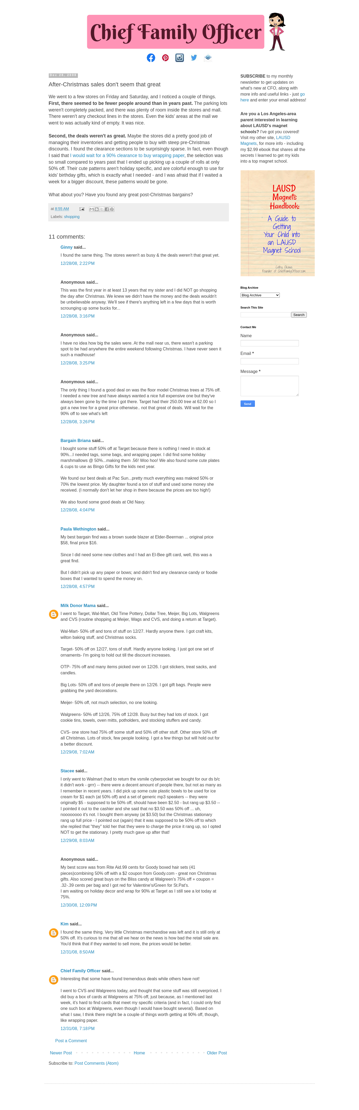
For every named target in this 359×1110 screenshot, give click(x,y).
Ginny (67, 247)
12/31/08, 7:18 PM (78, 1028)
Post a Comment (71, 1040)
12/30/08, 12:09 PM (79, 905)
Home (139, 1053)
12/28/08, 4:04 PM (78, 510)
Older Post (217, 1053)
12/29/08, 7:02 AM (78, 752)
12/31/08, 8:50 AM (78, 952)
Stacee (67, 771)
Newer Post (61, 1053)
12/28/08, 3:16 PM (78, 316)
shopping (71, 217)
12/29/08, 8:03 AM (78, 840)
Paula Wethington (78, 529)
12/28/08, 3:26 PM (78, 422)
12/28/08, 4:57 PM (78, 586)
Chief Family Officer (81, 971)
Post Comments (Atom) (96, 1063)
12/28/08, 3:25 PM (78, 363)
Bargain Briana (76, 440)
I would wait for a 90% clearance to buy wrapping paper (127, 155)
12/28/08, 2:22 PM (78, 263)
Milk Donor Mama (78, 605)
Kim (65, 924)
